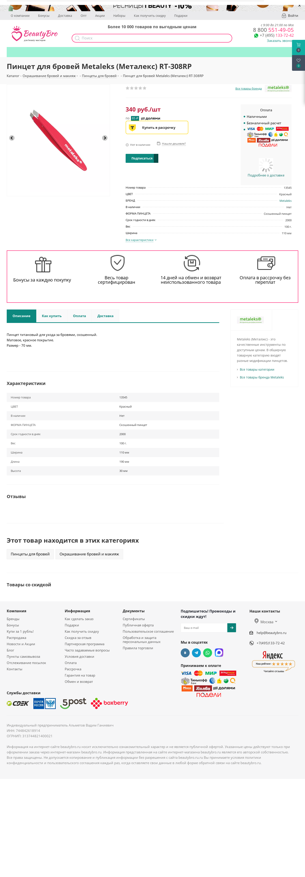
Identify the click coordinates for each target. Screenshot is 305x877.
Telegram (196, 652)
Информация (77, 610)
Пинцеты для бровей (30, 554)
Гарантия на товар (80, 675)
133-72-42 (277, 35)
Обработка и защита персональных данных (142, 639)
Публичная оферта (138, 625)
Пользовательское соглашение (148, 631)
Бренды (13, 619)
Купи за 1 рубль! (20, 631)
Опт (84, 15)
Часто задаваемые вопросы (87, 650)
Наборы (119, 15)
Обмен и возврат (79, 681)
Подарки (180, 15)
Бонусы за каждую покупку (42, 280)
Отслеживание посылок (26, 662)
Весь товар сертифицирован (116, 279)
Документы (134, 610)
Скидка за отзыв (78, 637)
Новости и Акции (21, 644)
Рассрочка (73, 669)
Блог (10, 650)
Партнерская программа (84, 644)
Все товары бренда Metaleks (262, 377)
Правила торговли (138, 648)
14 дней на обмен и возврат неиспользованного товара (191, 279)
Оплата (71, 662)
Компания (16, 610)
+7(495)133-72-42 (271, 643)
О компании (20, 15)
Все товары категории (257, 369)
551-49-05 (273, 29)
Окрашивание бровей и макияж (89, 554)
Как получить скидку (150, 15)
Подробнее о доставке (266, 175)
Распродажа (16, 637)
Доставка (65, 15)
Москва (264, 621)
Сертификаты (134, 619)
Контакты (14, 669)
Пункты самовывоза (23, 656)
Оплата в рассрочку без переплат (265, 279)
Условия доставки (79, 656)
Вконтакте (185, 652)
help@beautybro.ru (271, 632)
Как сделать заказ (79, 619)
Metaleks (285, 201)
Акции (100, 15)
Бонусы (43, 15)
